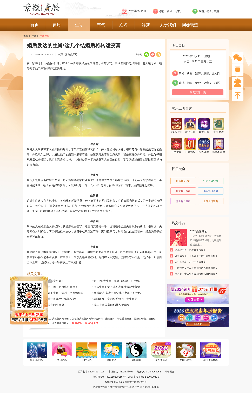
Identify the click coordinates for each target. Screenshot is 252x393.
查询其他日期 (198, 92)
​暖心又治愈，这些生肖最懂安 (190, 261)
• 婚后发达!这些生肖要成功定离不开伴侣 (116, 292)
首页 (26, 35)
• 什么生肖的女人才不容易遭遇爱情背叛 (116, 286)
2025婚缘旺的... (199, 231)
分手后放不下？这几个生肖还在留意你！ (196, 255)
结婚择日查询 (183, 180)
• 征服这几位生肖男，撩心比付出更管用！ (52, 286)
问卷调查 (169, 371)
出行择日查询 (210, 191)
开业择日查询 (183, 201)
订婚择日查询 (210, 180)
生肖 (34, 35)
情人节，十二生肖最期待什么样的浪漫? (196, 273)
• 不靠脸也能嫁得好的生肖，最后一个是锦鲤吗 (55, 292)
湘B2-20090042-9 (150, 376)
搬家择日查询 (183, 191)
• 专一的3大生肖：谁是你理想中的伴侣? (116, 280)
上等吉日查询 (210, 201)
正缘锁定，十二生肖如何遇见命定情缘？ (196, 267)
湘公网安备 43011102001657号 (109, 376)
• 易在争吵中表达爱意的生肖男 (45, 304)
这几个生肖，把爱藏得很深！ (190, 249)
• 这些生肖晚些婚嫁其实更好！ (45, 280)
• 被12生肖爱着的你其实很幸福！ (112, 304)
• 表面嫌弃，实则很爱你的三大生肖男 (114, 298)
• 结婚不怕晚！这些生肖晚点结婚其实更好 (52, 298)
